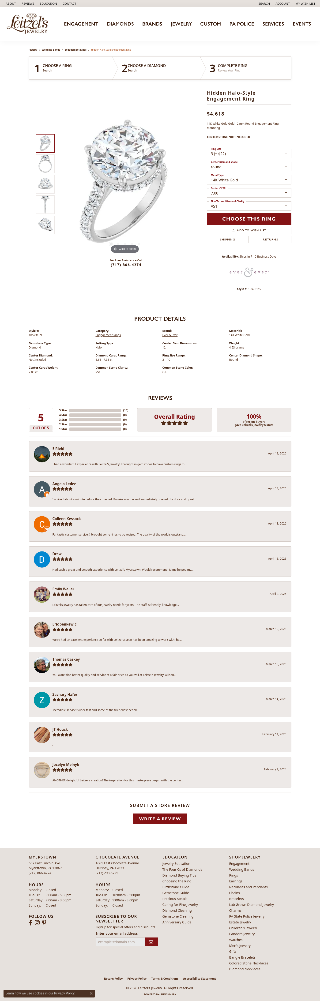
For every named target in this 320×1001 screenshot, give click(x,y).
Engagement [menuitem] (239, 863)
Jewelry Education (176, 863)
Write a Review (160, 818)
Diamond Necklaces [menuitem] (244, 969)
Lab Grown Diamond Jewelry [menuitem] (251, 904)
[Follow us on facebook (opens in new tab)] (30, 923)
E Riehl (58, 448)
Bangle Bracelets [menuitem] (242, 957)
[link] (10, 3)
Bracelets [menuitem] (236, 898)
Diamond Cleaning (177, 910)
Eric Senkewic (65, 624)
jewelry (33, 49)
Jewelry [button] (181, 24)
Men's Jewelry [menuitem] (240, 945)
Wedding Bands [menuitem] (241, 869)
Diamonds (120, 24)
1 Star (63, 429)
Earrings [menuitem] (235, 881)
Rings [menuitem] (233, 875)
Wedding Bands (51, 49)
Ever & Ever (170, 335)
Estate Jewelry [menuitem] (240, 922)
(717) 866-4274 (126, 264)
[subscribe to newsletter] (151, 941)
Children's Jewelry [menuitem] (243, 928)
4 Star (63, 415)
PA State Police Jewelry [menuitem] (247, 916)
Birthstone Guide (175, 887)
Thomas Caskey (66, 659)
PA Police (242, 24)
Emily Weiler (63, 589)
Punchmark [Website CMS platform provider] (168, 994)
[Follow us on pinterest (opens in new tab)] (44, 923)
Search (47, 70)
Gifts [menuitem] (233, 951)
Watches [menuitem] (236, 939)
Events (302, 24)
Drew (57, 553)
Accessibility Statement (199, 979)
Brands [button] (152, 24)
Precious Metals (174, 898)
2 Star (63, 424)
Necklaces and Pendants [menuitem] (248, 887)
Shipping (227, 239)
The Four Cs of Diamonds (182, 869)
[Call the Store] (40, 873)
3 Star (63, 420)
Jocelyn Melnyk (66, 764)
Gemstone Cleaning (178, 916)
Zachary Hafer (65, 694)
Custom (210, 24)
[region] (125, 184)
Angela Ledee (64, 483)
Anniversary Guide (177, 922)
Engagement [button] (81, 24)
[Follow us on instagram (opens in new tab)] (37, 923)
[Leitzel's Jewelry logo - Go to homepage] (28, 24)
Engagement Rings (76, 49)
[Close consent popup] (91, 993)
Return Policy (113, 979)
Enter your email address (117, 933)
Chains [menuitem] (234, 893)
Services (273, 24)
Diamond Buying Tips (179, 875)
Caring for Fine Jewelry (180, 904)
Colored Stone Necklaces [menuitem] (248, 963)
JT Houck (60, 729)
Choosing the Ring (177, 881)
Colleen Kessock (67, 518)
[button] (48, 3)
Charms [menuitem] (235, 910)
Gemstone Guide (175, 893)
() (125, 410)
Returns (270, 239)
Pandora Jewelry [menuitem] (242, 934)
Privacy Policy (137, 979)
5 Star (63, 410)
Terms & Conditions (164, 979)
